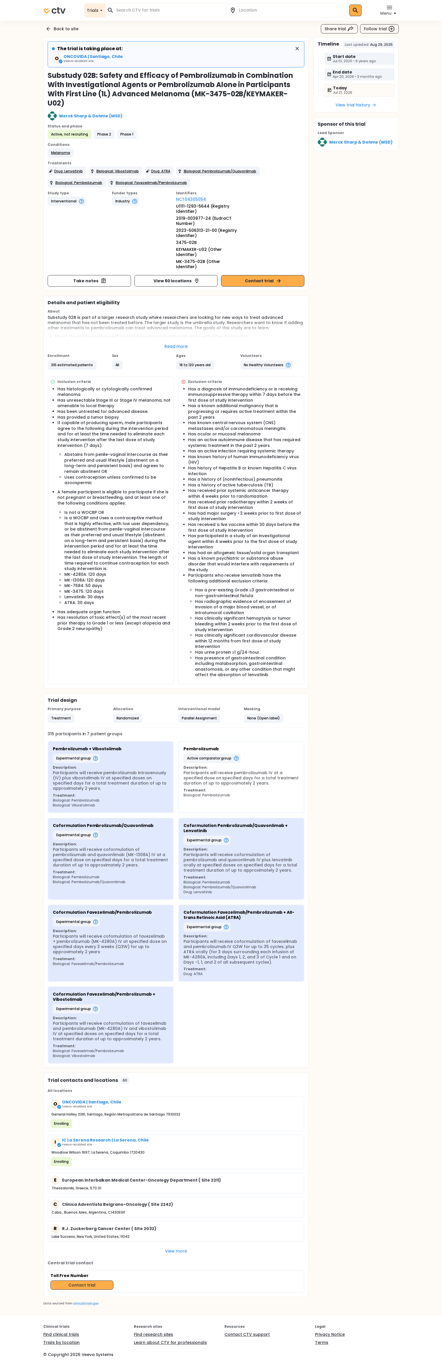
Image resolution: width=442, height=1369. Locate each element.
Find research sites (153, 1334)
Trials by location (61, 1342)
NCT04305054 (191, 199)
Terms (321, 1342)
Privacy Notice (330, 1334)
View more (176, 1251)
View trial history (356, 105)
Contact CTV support (247, 1334)
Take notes (89, 281)
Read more (176, 346)
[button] (61, 152)
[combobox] (168, 10)
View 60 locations (176, 281)
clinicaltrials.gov (85, 1303)
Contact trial (263, 281)
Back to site (62, 29)
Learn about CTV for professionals (170, 1342)
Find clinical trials (61, 1334)
